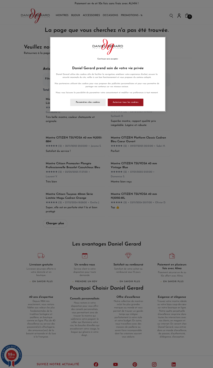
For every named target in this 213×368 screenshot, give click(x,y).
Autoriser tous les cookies (126, 102)
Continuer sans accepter (107, 59)
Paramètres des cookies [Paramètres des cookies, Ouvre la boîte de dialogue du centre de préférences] (88, 102)
